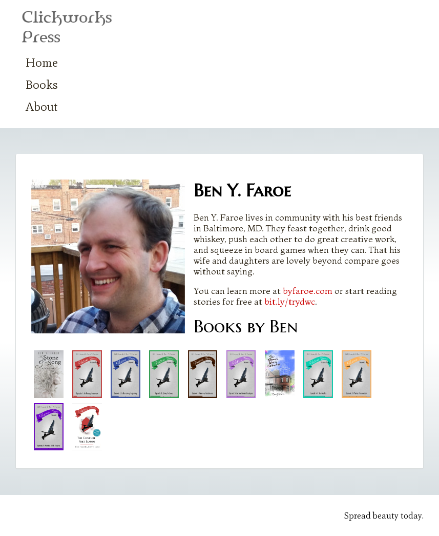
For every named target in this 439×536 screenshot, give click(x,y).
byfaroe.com (307, 290)
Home (42, 62)
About (42, 106)
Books (42, 84)
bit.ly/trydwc (289, 301)
